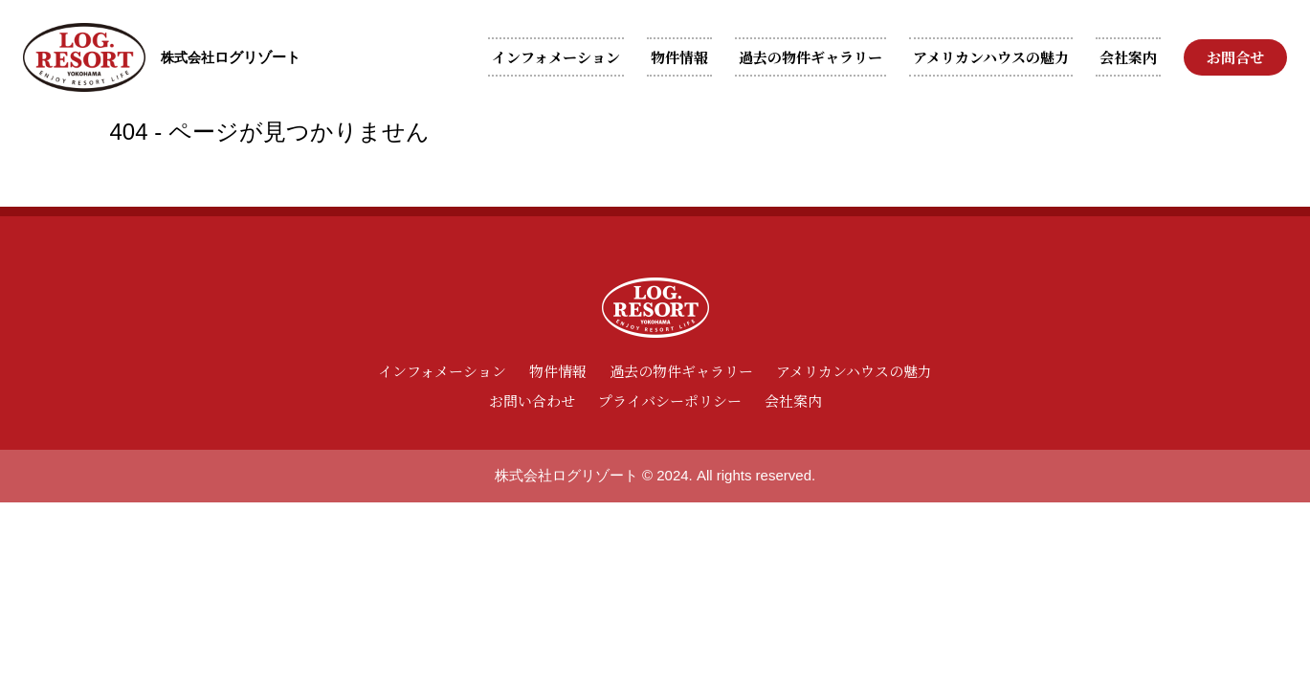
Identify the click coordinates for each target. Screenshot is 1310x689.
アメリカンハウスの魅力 (991, 57)
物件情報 (679, 57)
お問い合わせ (532, 400)
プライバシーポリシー (670, 400)
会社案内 (1128, 57)
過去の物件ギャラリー (810, 57)
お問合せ (1235, 57)
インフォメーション (556, 57)
